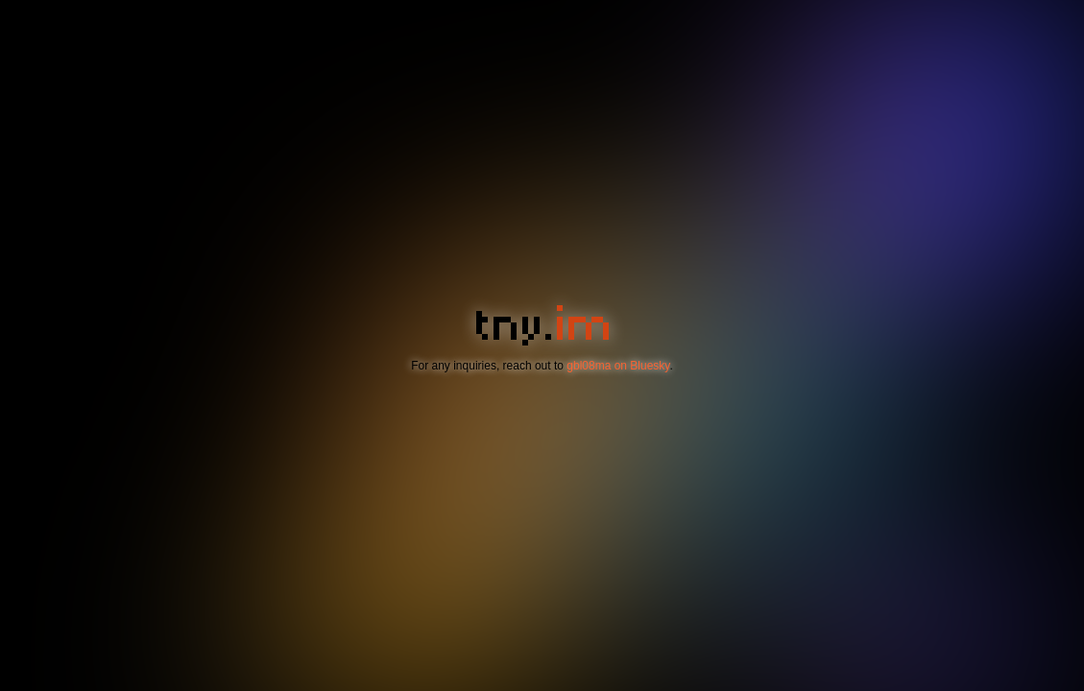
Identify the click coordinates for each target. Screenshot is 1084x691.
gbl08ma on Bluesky (617, 365)
